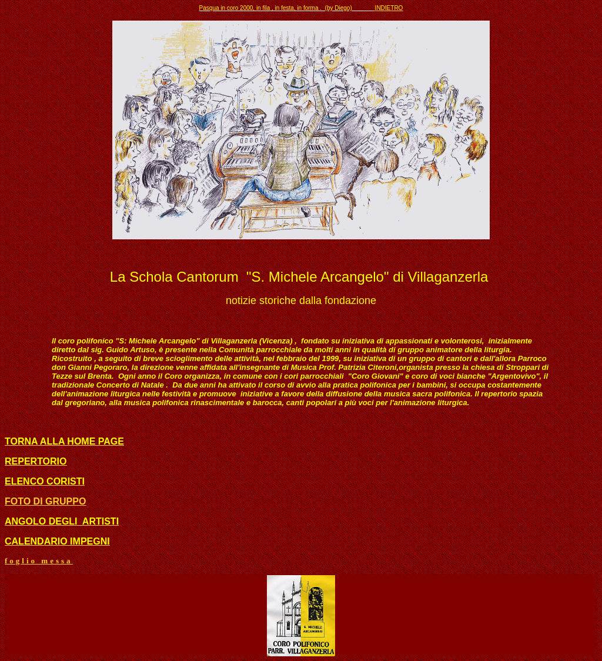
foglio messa (39, 560)
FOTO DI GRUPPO (45, 501)
